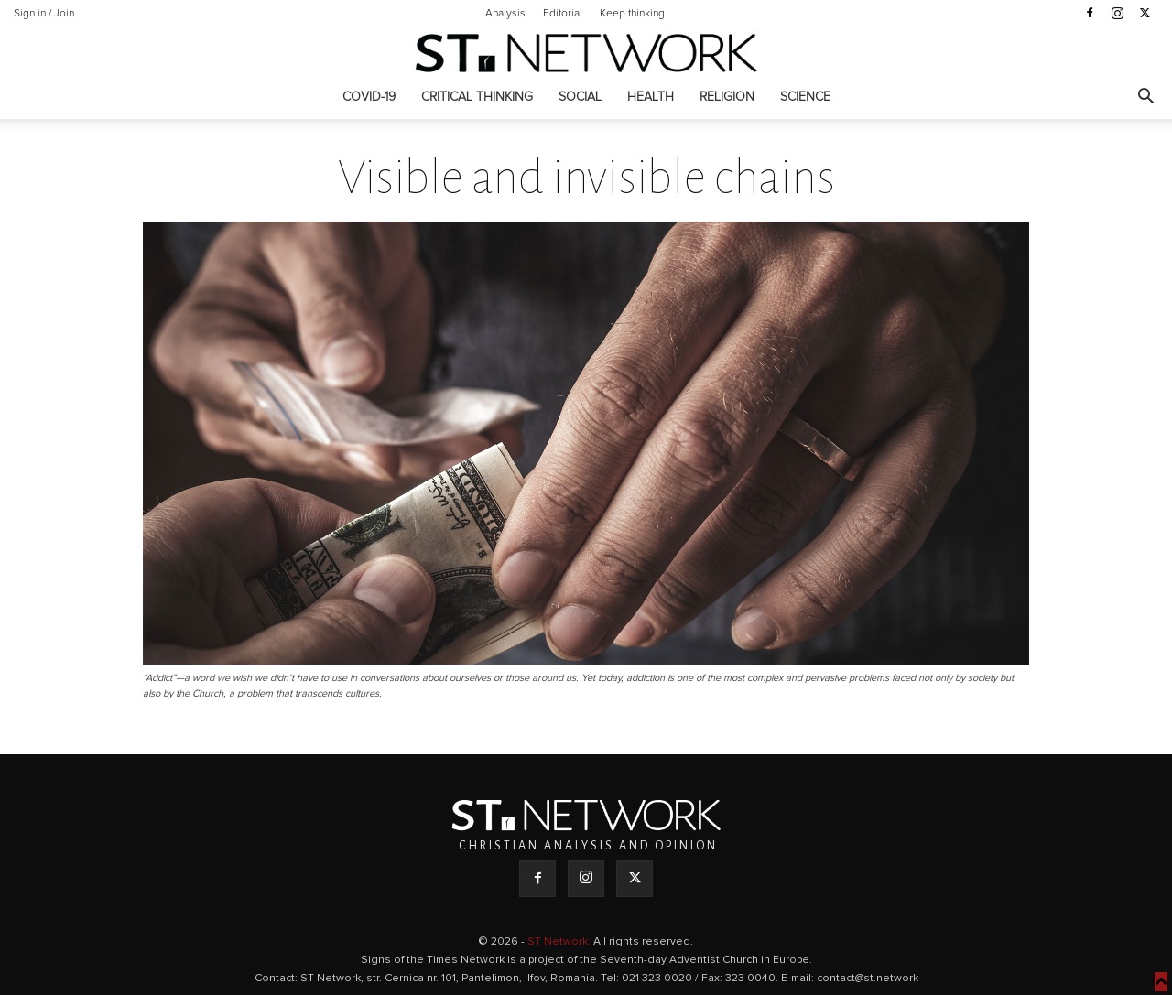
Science (805, 97)
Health (650, 97)
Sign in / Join (44, 13)
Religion (727, 97)
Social (580, 97)
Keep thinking (632, 13)
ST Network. (560, 941)
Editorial (562, 13)
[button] (1145, 98)
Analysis (505, 13)
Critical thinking (477, 97)
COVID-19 (369, 97)
